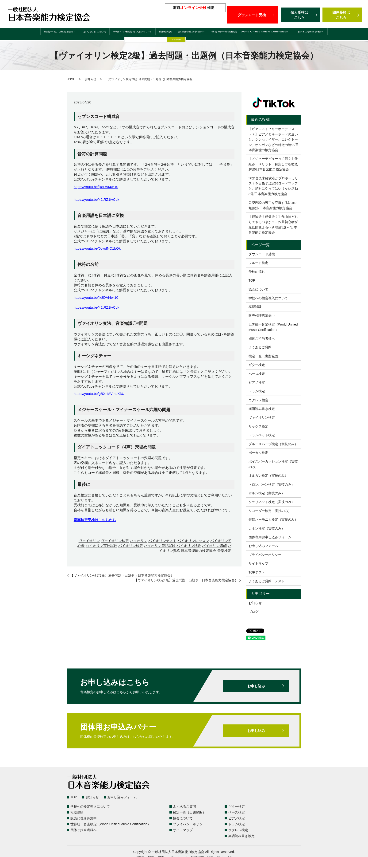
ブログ (253, 611)
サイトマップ (258, 563)
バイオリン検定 (130, 546)
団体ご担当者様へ (323, 35)
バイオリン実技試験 (101, 546)
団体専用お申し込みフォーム (270, 537)
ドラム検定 (257, 391)
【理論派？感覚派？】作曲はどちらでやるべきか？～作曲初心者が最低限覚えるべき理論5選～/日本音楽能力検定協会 (273, 224)
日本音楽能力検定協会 (198, 551)
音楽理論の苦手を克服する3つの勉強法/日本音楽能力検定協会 (272, 205)
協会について (258, 289)
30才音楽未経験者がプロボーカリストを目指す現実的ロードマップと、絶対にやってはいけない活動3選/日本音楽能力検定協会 (273, 186)
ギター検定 (257, 365)
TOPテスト (257, 572)
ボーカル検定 (258, 453)
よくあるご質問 (85, 35)
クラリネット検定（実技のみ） (272, 502)
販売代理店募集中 (187, 35)
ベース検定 (257, 374)
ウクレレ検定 (258, 400)
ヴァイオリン (89, 541)
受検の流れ (257, 272)
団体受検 (342, 15)
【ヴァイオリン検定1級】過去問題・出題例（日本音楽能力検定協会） (186, 580)
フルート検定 (258, 263)
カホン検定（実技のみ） (267, 528)
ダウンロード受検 (253, 14)
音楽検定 (224, 551)
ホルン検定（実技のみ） (267, 493)
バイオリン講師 (214, 546)
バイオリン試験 (188, 546)
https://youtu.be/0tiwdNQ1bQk (97, 248)
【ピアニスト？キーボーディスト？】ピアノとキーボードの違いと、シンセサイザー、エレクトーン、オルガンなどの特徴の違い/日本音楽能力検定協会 (274, 139)
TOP (252, 280)
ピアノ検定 (257, 382)
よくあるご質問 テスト (267, 581)
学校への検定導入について (125, 35)
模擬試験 (160, 35)
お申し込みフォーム (263, 546)
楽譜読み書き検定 (262, 409)
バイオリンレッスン (193, 541)
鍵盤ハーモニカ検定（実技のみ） (273, 519)
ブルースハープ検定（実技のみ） (273, 444)
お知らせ (90, 79)
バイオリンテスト (162, 541)
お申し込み (256, 686)
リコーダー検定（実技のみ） (270, 511)
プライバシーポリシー (265, 555)
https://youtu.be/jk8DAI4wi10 (96, 187)
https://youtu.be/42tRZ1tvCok (96, 199)
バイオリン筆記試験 (160, 546)
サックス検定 (258, 426)
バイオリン (138, 541)
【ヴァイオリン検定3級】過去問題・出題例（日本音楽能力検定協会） (122, 575)
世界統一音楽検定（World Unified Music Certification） (255, 35)
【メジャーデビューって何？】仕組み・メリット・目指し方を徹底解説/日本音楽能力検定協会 (273, 164)
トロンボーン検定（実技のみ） (272, 484)
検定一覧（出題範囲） (49, 35)
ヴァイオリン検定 (115, 541)
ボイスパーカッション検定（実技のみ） (273, 464)
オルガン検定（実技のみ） (268, 475)
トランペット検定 (262, 435)
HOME (71, 79)
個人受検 (300, 15)
